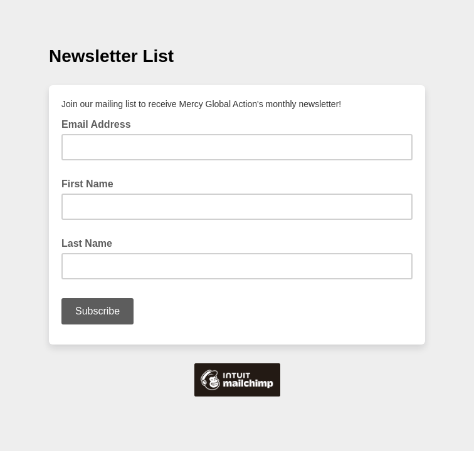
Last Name (86, 243)
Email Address (100, 123)
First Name (87, 184)
